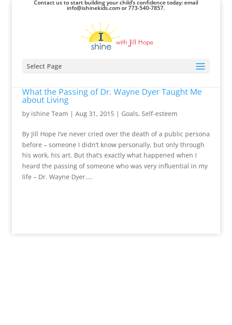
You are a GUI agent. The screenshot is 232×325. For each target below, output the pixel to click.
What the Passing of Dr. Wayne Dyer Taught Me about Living (112, 95)
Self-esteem (159, 113)
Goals (129, 113)
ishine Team (49, 113)
